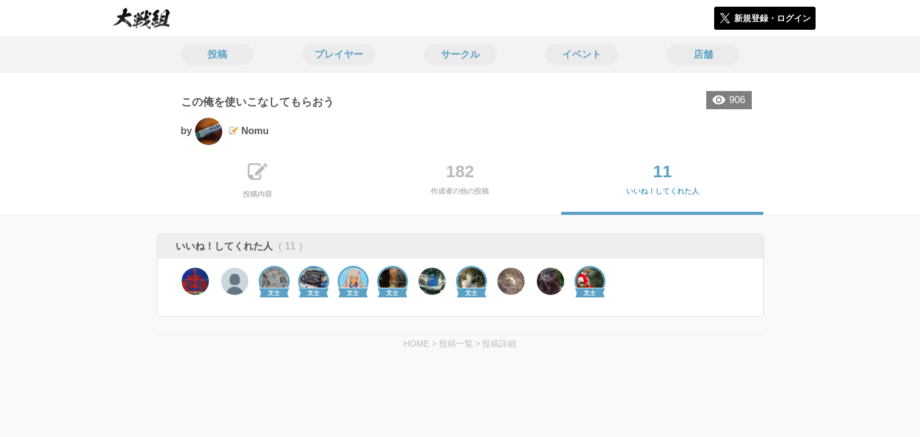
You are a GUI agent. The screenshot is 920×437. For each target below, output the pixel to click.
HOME (416, 343)
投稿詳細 (499, 343)
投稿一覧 (456, 343)
